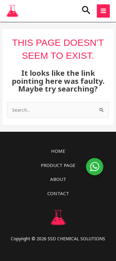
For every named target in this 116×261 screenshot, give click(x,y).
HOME (58, 151)
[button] (86, 10)
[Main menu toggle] (103, 11)
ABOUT (58, 179)
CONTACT (58, 193)
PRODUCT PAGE (58, 165)
